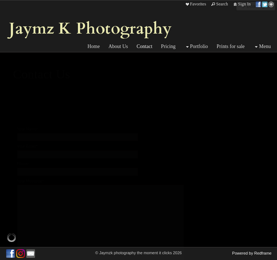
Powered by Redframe (252, 253)
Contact (145, 46)
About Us (118, 46)
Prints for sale (231, 46)
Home (94, 46)
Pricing (168, 46)
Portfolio (196, 47)
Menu (262, 47)
